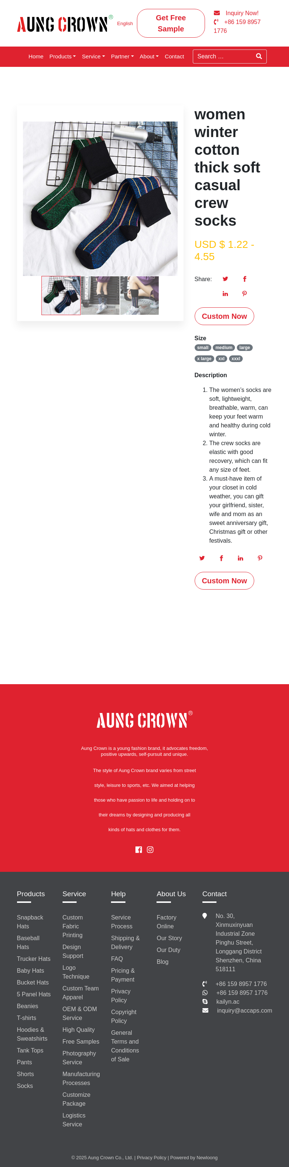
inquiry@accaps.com (244, 1010)
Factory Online (166, 921)
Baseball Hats (28, 942)
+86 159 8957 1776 (241, 984)
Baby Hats (30, 971)
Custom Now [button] (224, 316)
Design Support (73, 951)
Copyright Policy (123, 1016)
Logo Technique (76, 972)
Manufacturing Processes (81, 1078)
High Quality (79, 1030)
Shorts (25, 1074)
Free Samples (81, 1041)
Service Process (121, 921)
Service (91, 56)
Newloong (207, 1157)
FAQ (117, 959)
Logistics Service (74, 1119)
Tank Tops (30, 1050)
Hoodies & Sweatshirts (32, 1034)
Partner (120, 56)
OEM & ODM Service (80, 1013)
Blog (162, 962)
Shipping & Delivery (125, 942)
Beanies (27, 1006)
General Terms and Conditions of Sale (125, 1046)
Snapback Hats (30, 921)
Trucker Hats (34, 959)
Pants (24, 1062)
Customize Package (77, 1099)
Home (36, 56)
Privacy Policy (120, 995)
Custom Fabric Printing (73, 926)
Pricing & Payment (123, 975)
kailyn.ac (227, 1002)
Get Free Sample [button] (171, 23)
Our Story (169, 938)
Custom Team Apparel (81, 992)
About (147, 56)
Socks (25, 1086)
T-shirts (26, 1018)
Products (61, 56)
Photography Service (79, 1057)
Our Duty (168, 950)
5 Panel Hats (34, 994)
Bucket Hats (33, 982)
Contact (174, 56)
